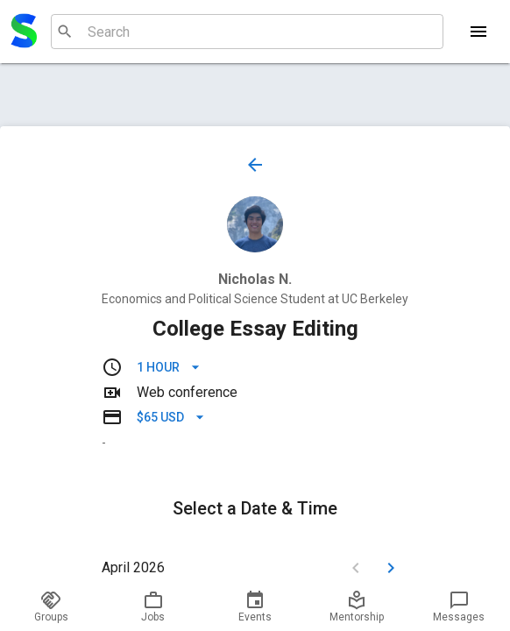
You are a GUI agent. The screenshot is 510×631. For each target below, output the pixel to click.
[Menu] (478, 32)
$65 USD (171, 418)
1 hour (169, 368)
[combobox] (245, 31)
